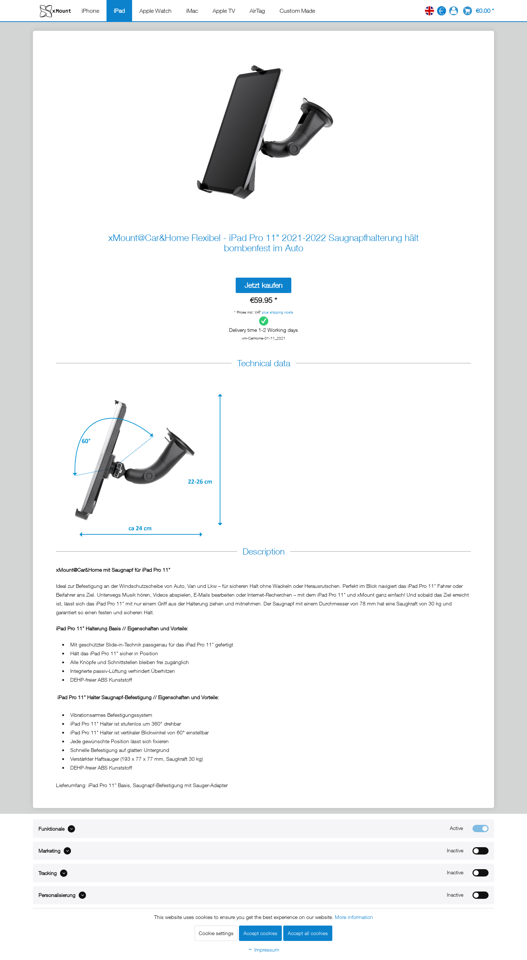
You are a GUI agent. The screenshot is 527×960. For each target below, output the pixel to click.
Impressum (263, 949)
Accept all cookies (308, 933)
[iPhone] (90, 10)
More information (354, 917)
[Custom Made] (297, 10)
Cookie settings (216, 933)
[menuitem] (90, 10)
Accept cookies (260, 933)
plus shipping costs (277, 312)
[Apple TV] (223, 10)
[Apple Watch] (155, 10)
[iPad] (119, 10)
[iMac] (192, 10)
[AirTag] (257, 10)
